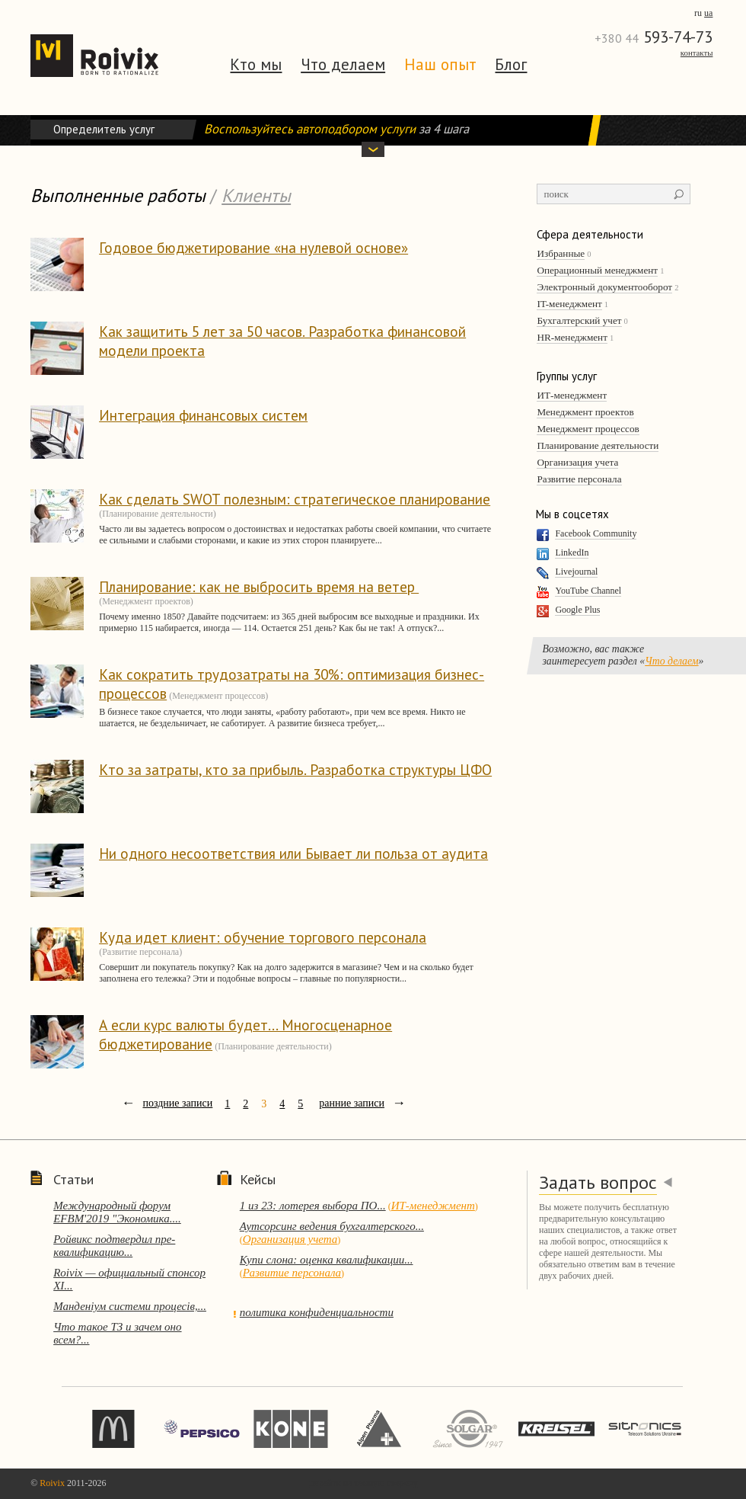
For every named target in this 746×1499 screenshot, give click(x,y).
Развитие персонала (579, 479)
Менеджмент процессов (588, 428)
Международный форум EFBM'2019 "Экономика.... (117, 1212)
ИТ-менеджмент (572, 395)
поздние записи (177, 1103)
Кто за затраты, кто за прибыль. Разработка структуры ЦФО (295, 769)
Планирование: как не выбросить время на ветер (259, 586)
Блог (511, 64)
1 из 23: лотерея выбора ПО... (313, 1206)
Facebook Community (595, 533)
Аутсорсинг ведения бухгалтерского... (332, 1226)
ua (708, 13)
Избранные (561, 253)
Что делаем (343, 64)
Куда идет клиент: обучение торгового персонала (262, 936)
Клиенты (256, 195)
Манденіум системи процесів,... (129, 1306)
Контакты (697, 52)
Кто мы (256, 64)
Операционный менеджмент (597, 270)
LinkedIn (571, 552)
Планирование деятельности (597, 445)
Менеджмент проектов (585, 412)
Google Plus (577, 609)
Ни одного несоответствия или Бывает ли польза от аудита (293, 853)
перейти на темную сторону (364, 1483)
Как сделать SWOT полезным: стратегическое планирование (294, 498)
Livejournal (576, 571)
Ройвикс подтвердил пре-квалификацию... (114, 1245)
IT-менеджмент (569, 303)
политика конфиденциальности (317, 1312)
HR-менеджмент (572, 337)
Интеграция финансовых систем (203, 414)
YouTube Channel (588, 590)
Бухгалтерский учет (579, 320)
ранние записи (351, 1103)
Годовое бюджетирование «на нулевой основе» (253, 247)
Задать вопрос (598, 1182)
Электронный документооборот (604, 287)
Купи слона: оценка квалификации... (326, 1260)
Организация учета (577, 462)
